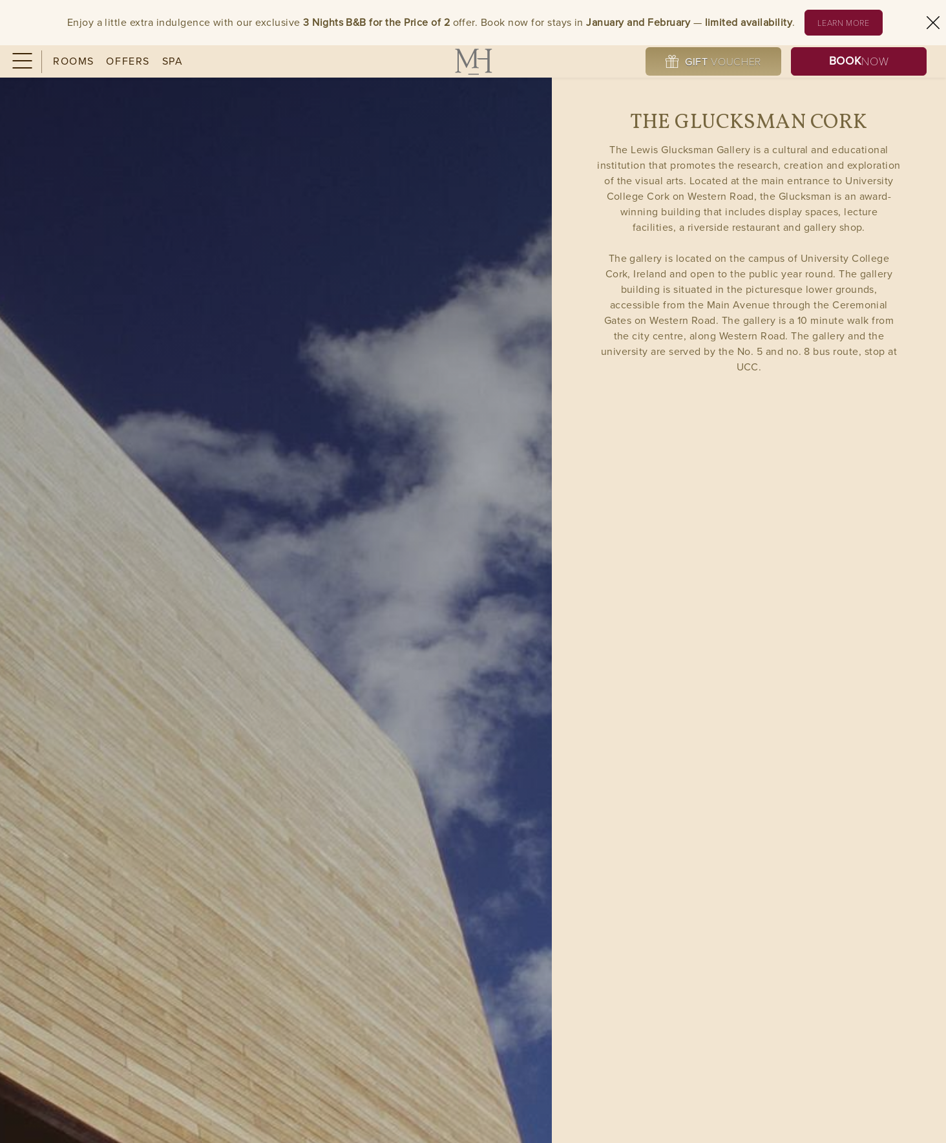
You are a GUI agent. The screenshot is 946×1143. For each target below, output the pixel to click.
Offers (128, 61)
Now (858, 61)
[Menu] (21, 61)
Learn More (850, 22)
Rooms (73, 61)
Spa (173, 61)
